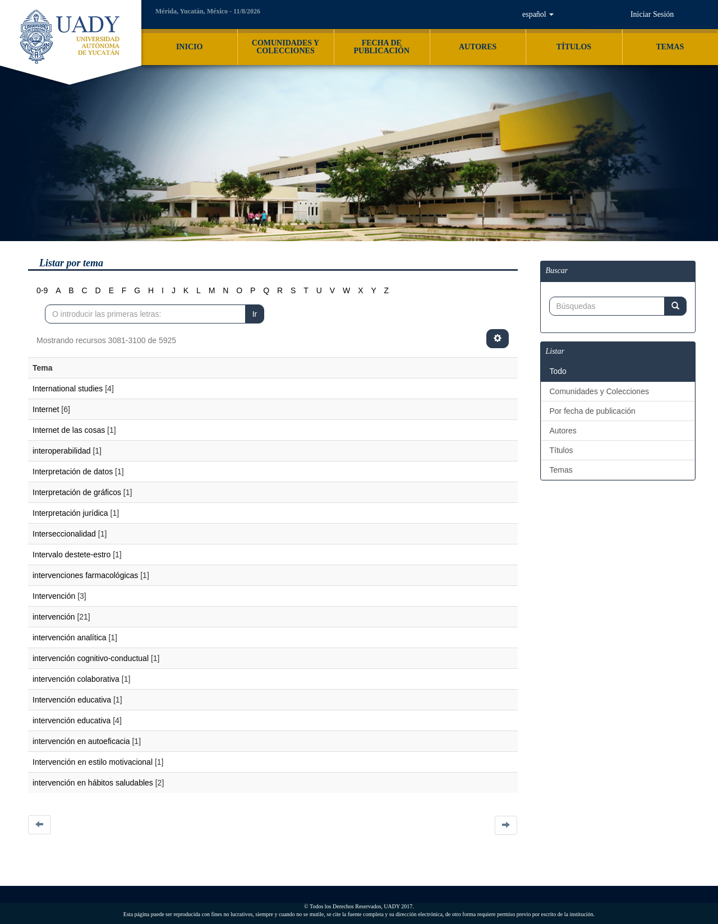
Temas (561, 469)
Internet (46, 409)
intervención (54, 616)
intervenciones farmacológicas (85, 575)
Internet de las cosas (69, 430)
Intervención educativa (72, 699)
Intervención (54, 596)
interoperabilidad (62, 450)
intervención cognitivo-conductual (91, 658)
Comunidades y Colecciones (599, 391)
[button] (538, 14)
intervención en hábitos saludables (93, 782)
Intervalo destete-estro (72, 554)
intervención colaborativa (76, 678)
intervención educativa (72, 720)
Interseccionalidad (64, 533)
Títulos (561, 450)
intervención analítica (70, 637)
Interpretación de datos (73, 471)
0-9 (42, 290)
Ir (254, 313)
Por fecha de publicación (593, 410)
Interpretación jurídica (70, 513)
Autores (563, 430)
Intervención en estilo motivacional (93, 761)
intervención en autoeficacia (81, 741)
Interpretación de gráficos (77, 492)
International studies (68, 388)
